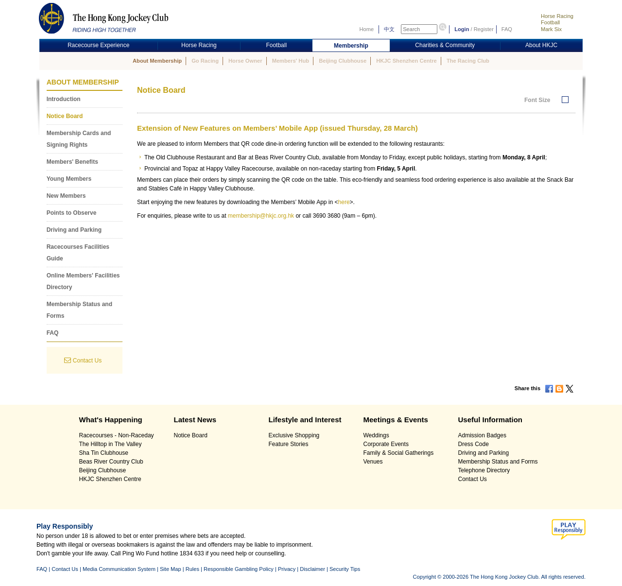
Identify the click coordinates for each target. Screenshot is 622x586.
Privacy (286, 569)
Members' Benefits (72, 161)
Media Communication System (119, 569)
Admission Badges (482, 435)
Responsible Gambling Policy (239, 569)
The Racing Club (468, 61)
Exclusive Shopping (294, 435)
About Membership (157, 61)
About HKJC (541, 45)
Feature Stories (289, 444)
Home (367, 29)
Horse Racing (557, 16)
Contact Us (87, 360)
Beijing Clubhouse (342, 61)
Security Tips (344, 569)
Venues (373, 461)
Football (550, 22)
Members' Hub (290, 61)
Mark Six (551, 29)
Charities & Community (445, 45)
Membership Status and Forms (498, 461)
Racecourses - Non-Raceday (116, 435)
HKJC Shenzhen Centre (406, 61)
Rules (193, 569)
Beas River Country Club (111, 461)
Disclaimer (312, 569)
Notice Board (65, 116)
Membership (351, 45)
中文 (389, 29)
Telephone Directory (484, 470)
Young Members (69, 178)
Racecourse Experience (98, 45)
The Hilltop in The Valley (110, 444)
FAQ (506, 29)
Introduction (64, 99)
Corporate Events (386, 444)
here (344, 202)
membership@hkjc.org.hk (261, 215)
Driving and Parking (74, 229)
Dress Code (473, 444)
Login (461, 29)
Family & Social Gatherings (398, 452)
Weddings (376, 435)
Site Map (170, 569)
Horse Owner (245, 61)
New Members (66, 195)
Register (484, 29)
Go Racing (205, 61)
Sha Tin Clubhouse (103, 452)
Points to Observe (72, 212)
